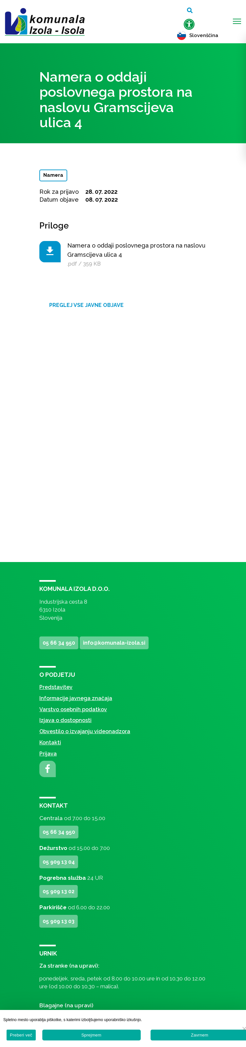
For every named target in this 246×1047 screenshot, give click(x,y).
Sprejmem (91, 1035)
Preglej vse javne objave (86, 305)
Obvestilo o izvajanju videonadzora (84, 731)
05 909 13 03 (58, 921)
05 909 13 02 (58, 891)
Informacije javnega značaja (75, 698)
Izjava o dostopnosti (65, 720)
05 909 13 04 (59, 862)
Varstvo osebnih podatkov (73, 709)
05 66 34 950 (59, 643)
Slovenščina (197, 35)
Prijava (48, 754)
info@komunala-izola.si (114, 643)
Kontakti (50, 742)
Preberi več (21, 1035)
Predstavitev (55, 687)
